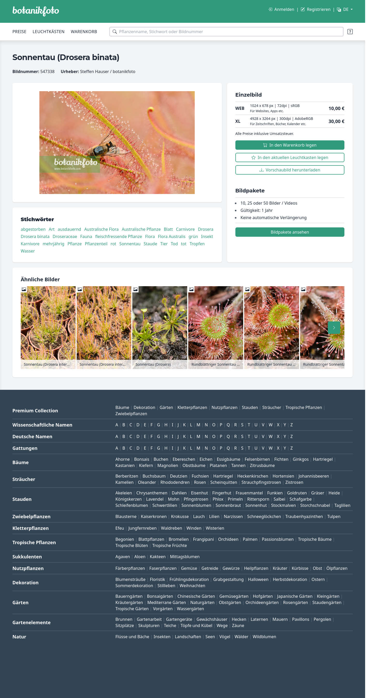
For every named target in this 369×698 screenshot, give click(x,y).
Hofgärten (263, 596)
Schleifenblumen (131, 505)
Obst (317, 568)
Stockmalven (283, 505)
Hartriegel (323, 459)
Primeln (235, 499)
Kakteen (158, 556)
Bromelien (179, 539)
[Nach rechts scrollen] (334, 327)
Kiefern (146, 465)
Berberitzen (126, 476)
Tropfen (197, 244)
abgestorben (33, 229)
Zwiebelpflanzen (131, 413)
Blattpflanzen (151, 539)
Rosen (200, 482)
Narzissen (233, 516)
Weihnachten (192, 585)
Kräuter (280, 568)
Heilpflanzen (256, 568)
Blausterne (125, 516)
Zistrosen (294, 482)
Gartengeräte (179, 619)
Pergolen (322, 619)
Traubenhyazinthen (304, 516)
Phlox (218, 499)
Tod (174, 244)
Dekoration (144, 407)
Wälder (241, 636)
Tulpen (334, 516)
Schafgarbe (301, 499)
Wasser (28, 251)
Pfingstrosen (196, 499)
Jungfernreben (142, 528)
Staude (150, 244)
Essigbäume (228, 459)
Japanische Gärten (295, 596)
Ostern (318, 579)
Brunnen (124, 619)
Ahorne (122, 459)
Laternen (259, 619)
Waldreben (171, 528)
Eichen (206, 459)
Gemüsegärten (233, 596)
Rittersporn (258, 499)
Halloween (258, 579)
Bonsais (141, 459)
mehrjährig (53, 244)
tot (183, 244)
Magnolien (167, 465)
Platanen (218, 465)
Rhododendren (175, 482)
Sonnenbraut (228, 505)
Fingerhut (221, 493)
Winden (193, 528)
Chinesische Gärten (196, 596)
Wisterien (215, 528)
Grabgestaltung (228, 579)
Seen (210, 636)
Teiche (170, 625)
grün (193, 236)
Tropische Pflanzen (304, 407)
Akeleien (123, 493)
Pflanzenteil (96, 244)
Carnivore (185, 229)
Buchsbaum (153, 476)
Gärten (166, 407)
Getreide (209, 568)
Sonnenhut (256, 505)
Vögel (224, 636)
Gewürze (231, 568)
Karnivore (30, 244)
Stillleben (166, 585)
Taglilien (342, 505)
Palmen (250, 539)
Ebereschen (184, 459)
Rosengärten (295, 602)
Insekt (207, 236)
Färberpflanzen (130, 568)
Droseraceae (65, 236)
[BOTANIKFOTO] (35, 11)
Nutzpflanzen (224, 407)
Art (52, 229)
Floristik (157, 579)
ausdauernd (69, 229)
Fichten (281, 459)
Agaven (122, 556)
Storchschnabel (315, 505)
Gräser (317, 493)
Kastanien (125, 465)
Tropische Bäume (315, 539)
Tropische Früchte (169, 545)
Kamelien (124, 482)
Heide (334, 493)
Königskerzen (128, 499)
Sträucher (271, 407)
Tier (164, 244)
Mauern (280, 619)
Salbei (279, 499)
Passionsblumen (278, 539)
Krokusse (180, 516)
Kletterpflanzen (192, 407)
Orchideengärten (262, 602)
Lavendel (154, 499)
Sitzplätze (124, 625)
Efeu (119, 528)
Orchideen (228, 539)
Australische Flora (101, 229)
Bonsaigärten (160, 596)
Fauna (86, 236)
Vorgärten (163, 608)
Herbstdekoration (290, 579)
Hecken (239, 619)
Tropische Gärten (132, 608)
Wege (222, 625)
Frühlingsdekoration (189, 579)
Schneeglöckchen (264, 516)
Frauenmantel (249, 493)
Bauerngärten (129, 596)
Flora (150, 236)
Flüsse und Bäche (132, 636)
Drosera (205, 229)
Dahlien (179, 493)
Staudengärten (326, 602)
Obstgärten (230, 602)
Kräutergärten (129, 602)
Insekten (162, 636)
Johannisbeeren (314, 476)
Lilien (214, 516)
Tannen (238, 465)
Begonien (124, 539)
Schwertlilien (164, 505)
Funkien (275, 493)
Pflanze (75, 244)
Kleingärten (328, 596)
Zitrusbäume (262, 465)
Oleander (147, 482)
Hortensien (283, 476)
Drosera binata (35, 236)
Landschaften (188, 636)
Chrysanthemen (152, 493)
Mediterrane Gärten (166, 602)
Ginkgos (301, 459)
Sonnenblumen (196, 505)
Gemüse (189, 568)
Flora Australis (171, 236)
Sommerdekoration (134, 585)
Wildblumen (264, 636)
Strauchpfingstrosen (261, 482)
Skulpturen (149, 625)
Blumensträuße (130, 579)
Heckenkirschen (252, 476)
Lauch (199, 516)
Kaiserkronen (154, 516)
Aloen (140, 556)
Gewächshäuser (212, 619)
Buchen (161, 459)
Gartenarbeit (149, 619)
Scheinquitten (223, 482)
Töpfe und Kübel (196, 625)
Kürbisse (300, 568)
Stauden (250, 407)
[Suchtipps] (350, 31)
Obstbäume (194, 465)
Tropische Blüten (131, 545)
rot (113, 244)
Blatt (168, 229)
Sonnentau (130, 244)
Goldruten (297, 493)
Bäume (122, 407)
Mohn (173, 499)
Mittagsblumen (184, 556)
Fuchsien (200, 476)
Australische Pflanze (141, 229)
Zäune (238, 625)
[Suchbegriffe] (226, 31)
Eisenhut (199, 493)
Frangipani (203, 539)
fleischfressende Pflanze (118, 236)
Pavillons (300, 619)
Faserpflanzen (163, 568)
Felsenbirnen (257, 459)
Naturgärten (202, 602)
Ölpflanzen (337, 568)
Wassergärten (190, 608)
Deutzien (178, 476)
